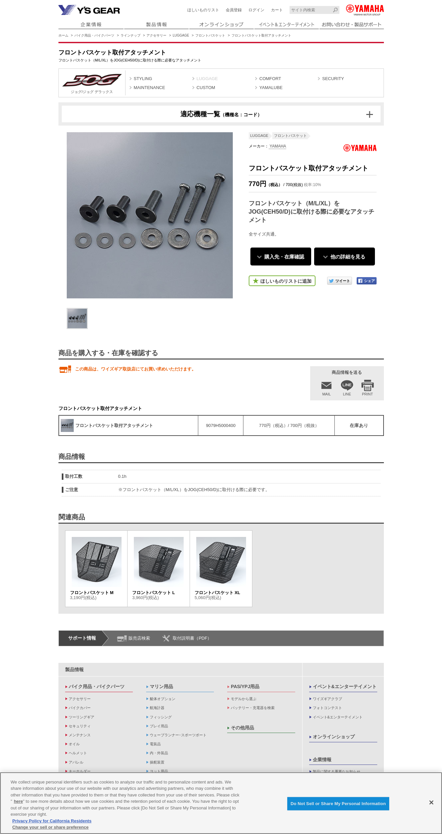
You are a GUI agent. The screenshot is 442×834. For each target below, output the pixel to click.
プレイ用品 (159, 726)
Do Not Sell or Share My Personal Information (338, 803)
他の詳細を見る (347, 257)
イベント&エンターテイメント (345, 686)
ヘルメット (78, 753)
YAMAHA (277, 146)
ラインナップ (130, 35)
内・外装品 (159, 753)
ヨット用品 (159, 771)
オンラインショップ (334, 736)
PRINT (367, 394)
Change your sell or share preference (50, 827)
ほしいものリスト (203, 10)
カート (277, 10)
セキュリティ (80, 726)
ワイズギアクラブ (327, 699)
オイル (74, 744)
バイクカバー (80, 708)
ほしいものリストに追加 (285, 281)
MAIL (326, 394)
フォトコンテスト (327, 708)
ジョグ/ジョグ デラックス (92, 84)
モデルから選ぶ (243, 699)
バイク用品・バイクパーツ (94, 35)
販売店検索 (139, 638)
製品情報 (74, 669)
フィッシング (161, 717)
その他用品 (242, 727)
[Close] (431, 802)
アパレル (76, 762)
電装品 (155, 744)
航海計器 (157, 708)
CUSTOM (206, 87)
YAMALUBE (271, 87)
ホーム (63, 35)
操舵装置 (157, 762)
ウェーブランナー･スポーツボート (178, 735)
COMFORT (270, 78)
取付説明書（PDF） (192, 638)
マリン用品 (161, 686)
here (18, 801)
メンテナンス (80, 735)
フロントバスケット (210, 35)
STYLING (143, 78)
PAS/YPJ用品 (245, 686)
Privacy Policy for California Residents (51, 820)
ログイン (256, 10)
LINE (347, 394)
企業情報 (322, 759)
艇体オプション (162, 699)
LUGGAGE (181, 35)
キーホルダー (80, 771)
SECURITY (333, 78)
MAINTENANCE (149, 87)
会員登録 (234, 10)
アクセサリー (156, 35)
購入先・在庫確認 (284, 257)
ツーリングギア (81, 717)
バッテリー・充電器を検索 (253, 708)
